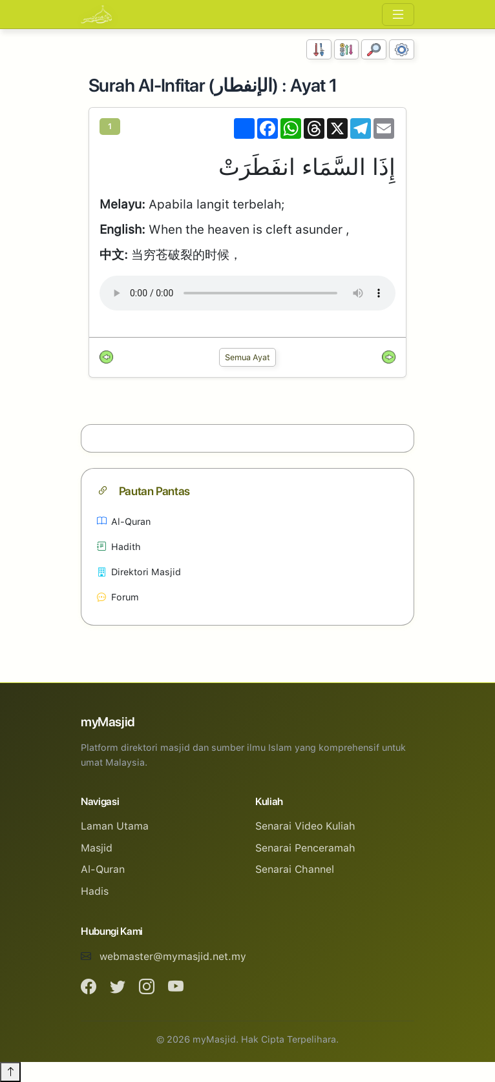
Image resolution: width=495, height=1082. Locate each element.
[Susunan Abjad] (346, 49)
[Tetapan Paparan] (401, 49)
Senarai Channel (294, 869)
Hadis (95, 891)
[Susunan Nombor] (319, 49)
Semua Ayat (247, 357)
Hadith (119, 546)
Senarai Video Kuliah (305, 826)
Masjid (96, 848)
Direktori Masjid (139, 571)
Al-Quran (124, 521)
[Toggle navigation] (398, 14)
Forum (118, 596)
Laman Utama (115, 826)
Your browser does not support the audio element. (247, 293)
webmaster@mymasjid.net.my (173, 956)
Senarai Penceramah (305, 848)
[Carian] (373, 49)
